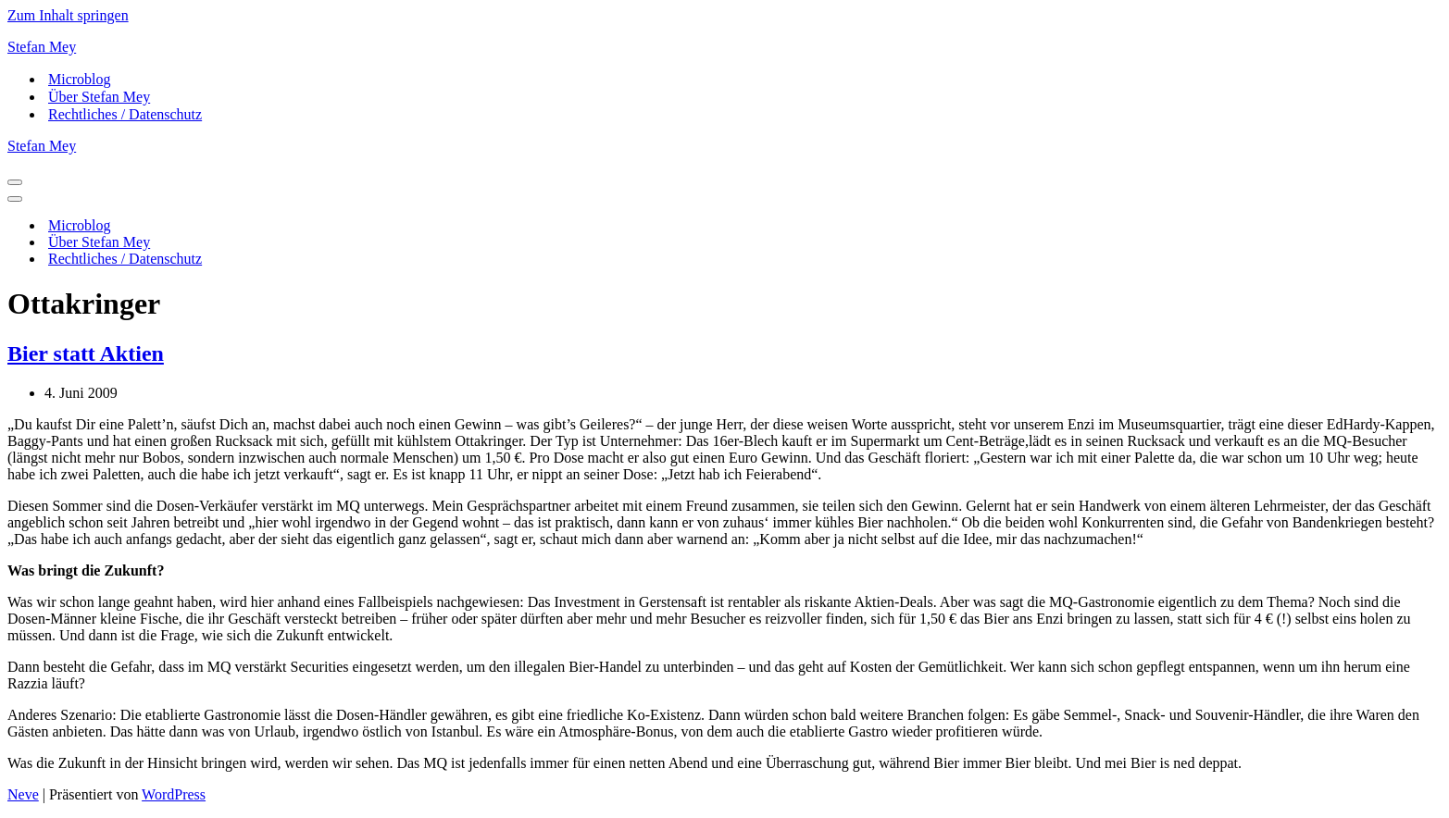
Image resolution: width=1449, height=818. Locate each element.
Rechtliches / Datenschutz (125, 114)
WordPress (174, 794)
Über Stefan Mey (99, 97)
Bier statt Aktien (85, 353)
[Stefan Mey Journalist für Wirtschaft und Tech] (724, 47)
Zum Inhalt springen (68, 15)
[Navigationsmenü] (14, 182)
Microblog (79, 79)
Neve (23, 794)
